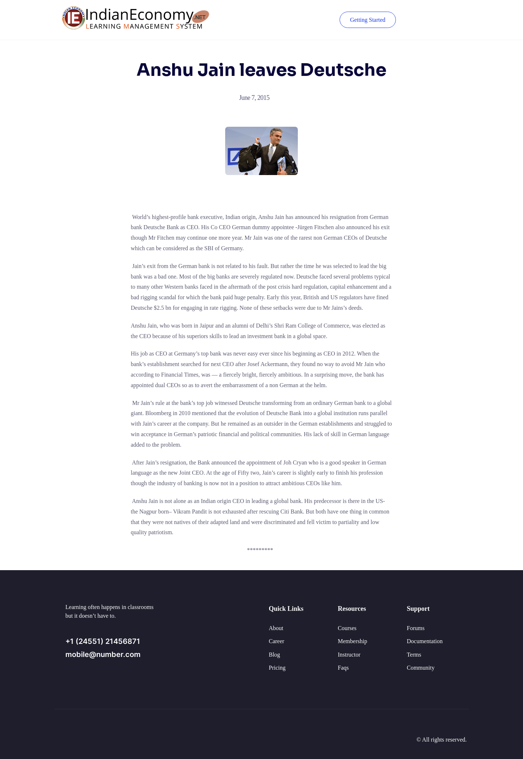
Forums (416, 628)
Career (276, 641)
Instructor (349, 655)
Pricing (277, 668)
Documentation (425, 641)
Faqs (343, 668)
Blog (274, 655)
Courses (347, 628)
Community (420, 668)
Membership (352, 641)
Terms (414, 655)
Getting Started (367, 20)
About (276, 628)
